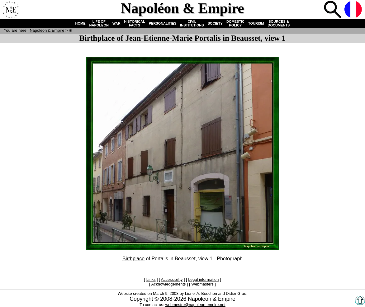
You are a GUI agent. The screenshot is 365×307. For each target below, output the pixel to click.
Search (333, 10)
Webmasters (202, 284)
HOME (80, 23)
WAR (116, 23)
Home (10, 10)
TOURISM (256, 23)
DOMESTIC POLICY (235, 23)
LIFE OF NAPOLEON (99, 23)
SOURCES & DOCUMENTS (279, 23)
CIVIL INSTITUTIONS (192, 23)
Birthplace (133, 258)
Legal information (203, 279)
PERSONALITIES (163, 23)
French (353, 10)
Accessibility (172, 279)
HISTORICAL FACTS (134, 23)
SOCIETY (215, 23)
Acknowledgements (168, 284)
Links (151, 279)
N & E (47, 30)
